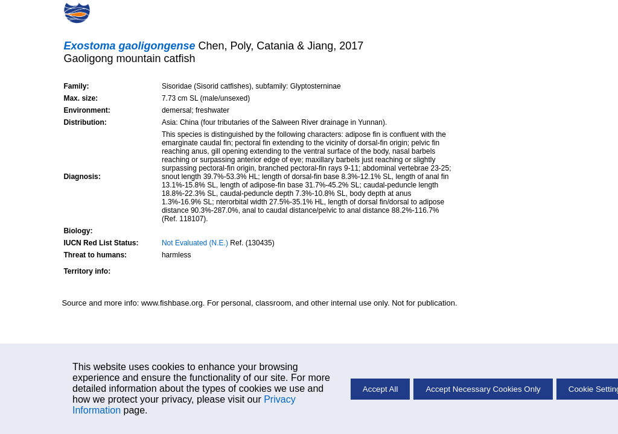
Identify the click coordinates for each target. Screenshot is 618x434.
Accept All (380, 389)
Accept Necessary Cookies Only (482, 389)
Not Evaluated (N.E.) (195, 243)
